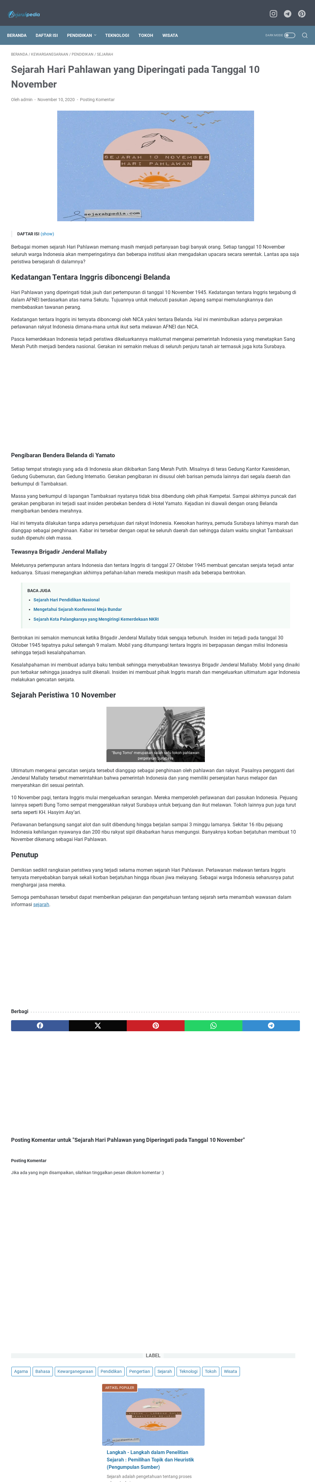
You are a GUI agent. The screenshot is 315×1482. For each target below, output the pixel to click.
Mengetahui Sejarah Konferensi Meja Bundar (78, 661)
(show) (47, 227)
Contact (92, 1453)
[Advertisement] (108, 423)
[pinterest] (299, 8)
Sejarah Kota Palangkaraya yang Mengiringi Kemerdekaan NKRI (96, 671)
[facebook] (30, 1122)
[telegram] (285, 8)
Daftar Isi (51, 25)
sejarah (134, 1001)
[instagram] (272, 8)
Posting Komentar (97, 93)
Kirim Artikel (215, 1453)
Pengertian (242, 97)
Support (240, 1453)
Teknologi (121, 25)
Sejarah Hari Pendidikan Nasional (67, 652)
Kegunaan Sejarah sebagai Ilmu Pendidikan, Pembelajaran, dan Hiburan (263, 307)
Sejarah (267, 97)
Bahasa (260, 75)
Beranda (20, 25)
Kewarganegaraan (249, 86)
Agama (238, 75)
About (72, 1453)
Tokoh (149, 25)
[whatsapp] (147, 1122)
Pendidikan (83, 25)
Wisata (174, 25)
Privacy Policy (119, 1453)
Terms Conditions (155, 1453)
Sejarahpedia (174, 1466)
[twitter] (69, 1122)
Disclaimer (188, 1453)
